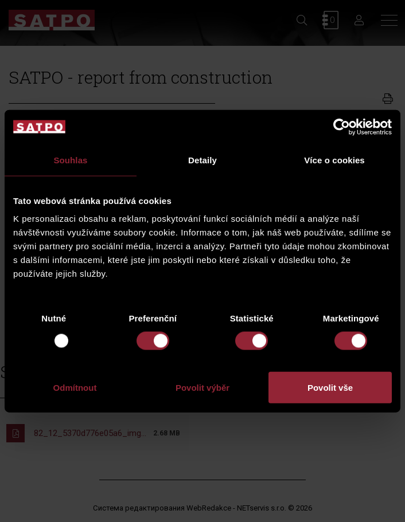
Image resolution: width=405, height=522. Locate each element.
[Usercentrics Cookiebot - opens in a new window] (341, 126)
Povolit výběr (202, 388)
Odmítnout (75, 388)
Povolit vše (330, 388)
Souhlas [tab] (70, 159)
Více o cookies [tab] (334, 159)
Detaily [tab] (202, 159)
